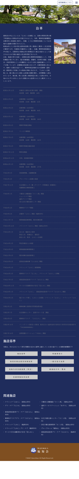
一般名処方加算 (57, 379)
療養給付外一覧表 (57, 387)
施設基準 (21, 372)
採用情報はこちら (65, 2)
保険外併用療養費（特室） (21, 387)
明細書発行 (57, 372)
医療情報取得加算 (21, 395)
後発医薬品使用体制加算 (21, 379)
